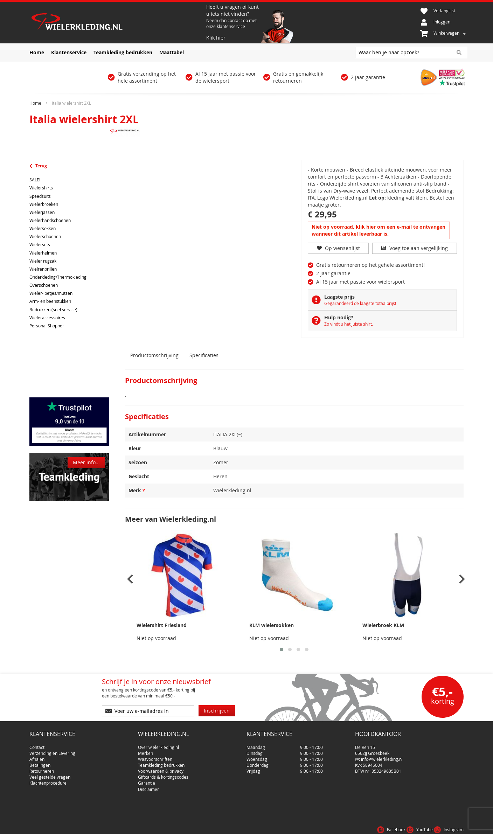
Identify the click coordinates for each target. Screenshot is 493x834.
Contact (36, 744)
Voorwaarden (401, 825)
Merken (145, 750)
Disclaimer (148, 786)
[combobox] (411, 52)
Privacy (431, 825)
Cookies (455, 825)
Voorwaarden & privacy (160, 768)
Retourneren (41, 768)
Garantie (146, 780)
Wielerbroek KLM (383, 625)
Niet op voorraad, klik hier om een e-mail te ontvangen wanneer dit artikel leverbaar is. (378, 230)
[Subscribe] (217, 710)
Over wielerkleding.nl (158, 744)
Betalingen (39, 762)
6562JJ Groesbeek (372, 750)
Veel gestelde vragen (49, 774)
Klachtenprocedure (48, 780)
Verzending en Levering (52, 750)
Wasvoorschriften (155, 756)
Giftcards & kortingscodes (163, 774)
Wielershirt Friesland (162, 625)
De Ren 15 (365, 744)
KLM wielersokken (271, 625)
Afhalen (36, 756)
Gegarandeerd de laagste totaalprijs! (360, 303)
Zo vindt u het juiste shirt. (348, 324)
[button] (281, 649)
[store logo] (117, 22)
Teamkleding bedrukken (161, 762)
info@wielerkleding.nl (382, 756)
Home (35, 103)
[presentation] (130, 579)
